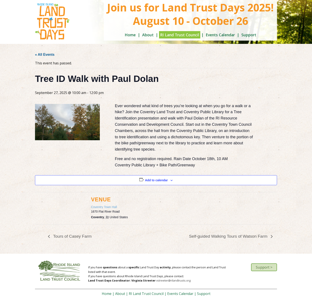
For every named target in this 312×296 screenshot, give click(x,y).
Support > (264, 267)
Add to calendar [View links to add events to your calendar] (156, 180)
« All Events (44, 54)
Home (130, 34)
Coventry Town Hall (104, 207)
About (148, 34)
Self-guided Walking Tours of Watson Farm (229, 236)
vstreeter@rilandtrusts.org (173, 280)
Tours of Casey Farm (72, 236)
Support (248, 34)
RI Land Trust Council (179, 34)
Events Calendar (220, 34)
